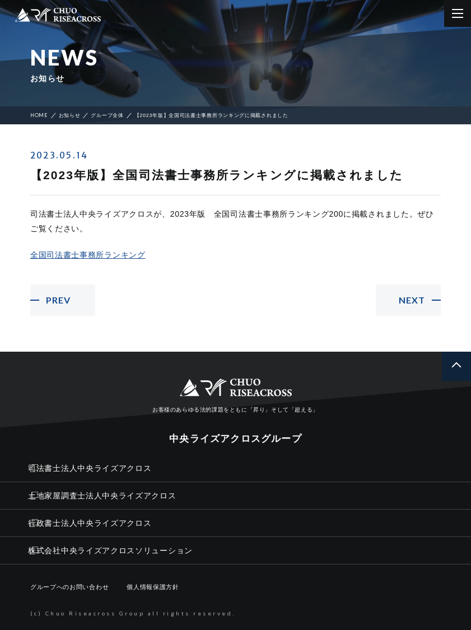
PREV (58, 300)
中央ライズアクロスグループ (235, 438)
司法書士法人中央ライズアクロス (90, 468)
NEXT (412, 300)
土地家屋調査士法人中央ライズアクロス (102, 495)
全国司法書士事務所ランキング (88, 254)
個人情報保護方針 (153, 587)
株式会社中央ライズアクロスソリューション (110, 550)
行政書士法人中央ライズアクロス (90, 523)
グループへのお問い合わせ (69, 587)
